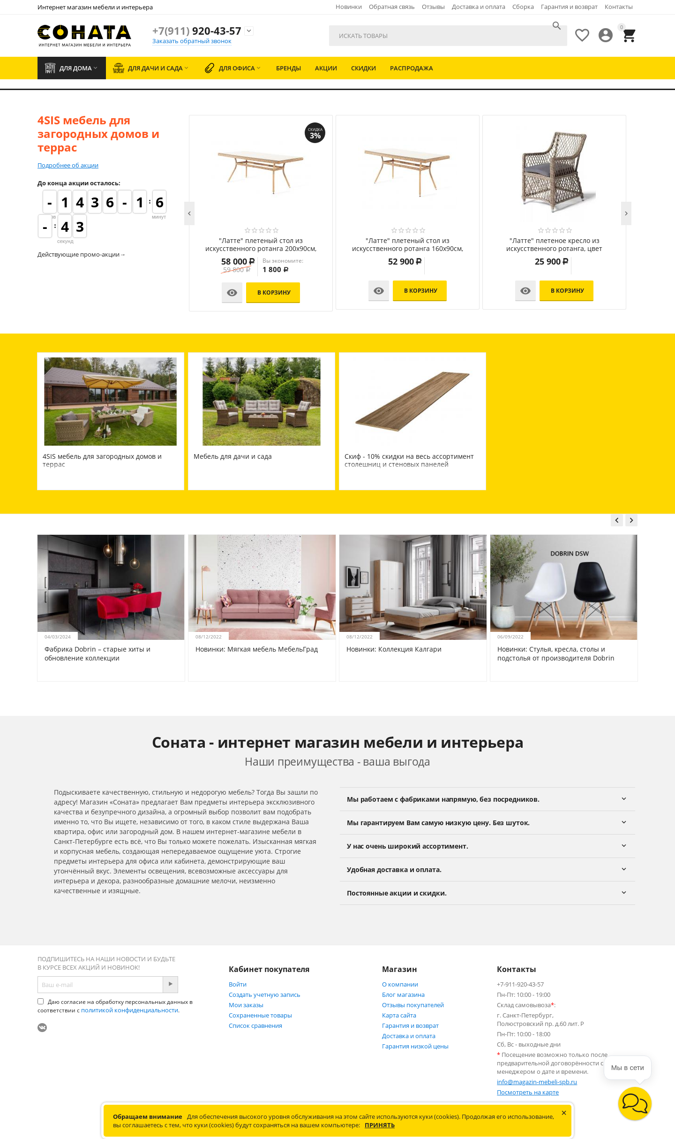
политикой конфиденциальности (129, 1010)
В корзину (274, 292)
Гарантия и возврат (569, 6)
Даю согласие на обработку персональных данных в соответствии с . (115, 1006)
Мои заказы (246, 1005)
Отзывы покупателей (413, 1005)
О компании (400, 984)
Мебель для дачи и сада (233, 456)
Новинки (349, 6)
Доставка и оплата (478, 6)
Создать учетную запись (264, 994)
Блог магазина (403, 994)
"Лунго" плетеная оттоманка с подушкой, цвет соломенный (408, 245)
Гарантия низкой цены (415, 1046)
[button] (635, 1103)
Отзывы (433, 6)
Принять (380, 1125)
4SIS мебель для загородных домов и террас (102, 460)
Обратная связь (392, 6)
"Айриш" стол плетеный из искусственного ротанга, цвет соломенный (554, 245)
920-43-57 (196, 30)
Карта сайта (399, 1015)
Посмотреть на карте (528, 1092)
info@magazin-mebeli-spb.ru (537, 1082)
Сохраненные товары (260, 1015)
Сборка (523, 6)
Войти (238, 984)
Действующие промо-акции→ (82, 254)
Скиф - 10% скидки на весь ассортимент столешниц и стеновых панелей (409, 460)
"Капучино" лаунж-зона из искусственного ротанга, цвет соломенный (261, 245)
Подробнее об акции (68, 165)
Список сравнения (255, 1025)
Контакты (619, 6)
